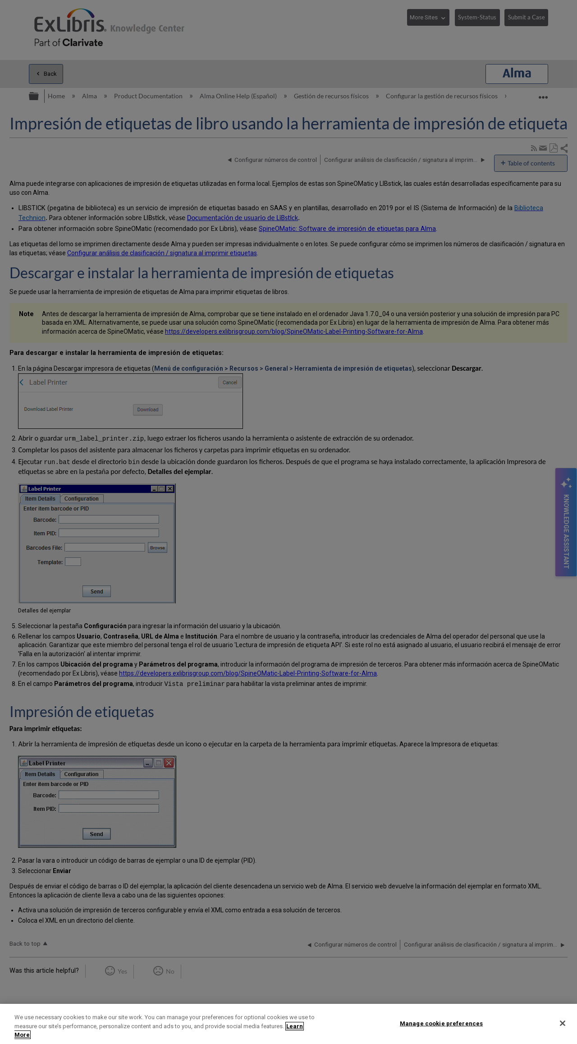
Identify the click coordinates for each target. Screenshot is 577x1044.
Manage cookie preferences (441, 1023)
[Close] (562, 1023)
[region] (288, 1024)
